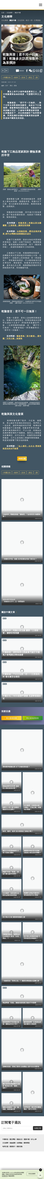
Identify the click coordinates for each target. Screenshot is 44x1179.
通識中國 (27, 1139)
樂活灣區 (12, 1139)
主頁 (2, 12)
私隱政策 (4, 1176)
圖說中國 (18, 12)
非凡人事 (34, 1139)
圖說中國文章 (8, 612)
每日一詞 (29, 20)
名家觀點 (19, 1143)
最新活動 (19, 1146)
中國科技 (5, 1139)
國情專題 (27, 1143)
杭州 (16, 77)
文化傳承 (4, 20)
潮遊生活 (19, 1139)
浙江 (30, 77)
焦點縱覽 (12, 1143)
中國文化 (7, 77)
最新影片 (12, 1146)
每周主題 (5, 1146)
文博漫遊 (37, 20)
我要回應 (22, 459)
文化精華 (10, 12)
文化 (23, 77)
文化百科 (21, 20)
